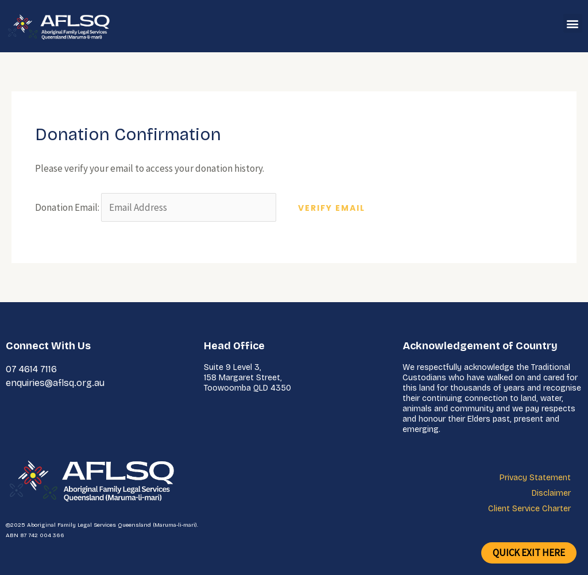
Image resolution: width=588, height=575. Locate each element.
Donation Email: (67, 207)
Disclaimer (551, 493)
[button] (572, 23)
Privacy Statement (535, 478)
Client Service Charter (529, 509)
